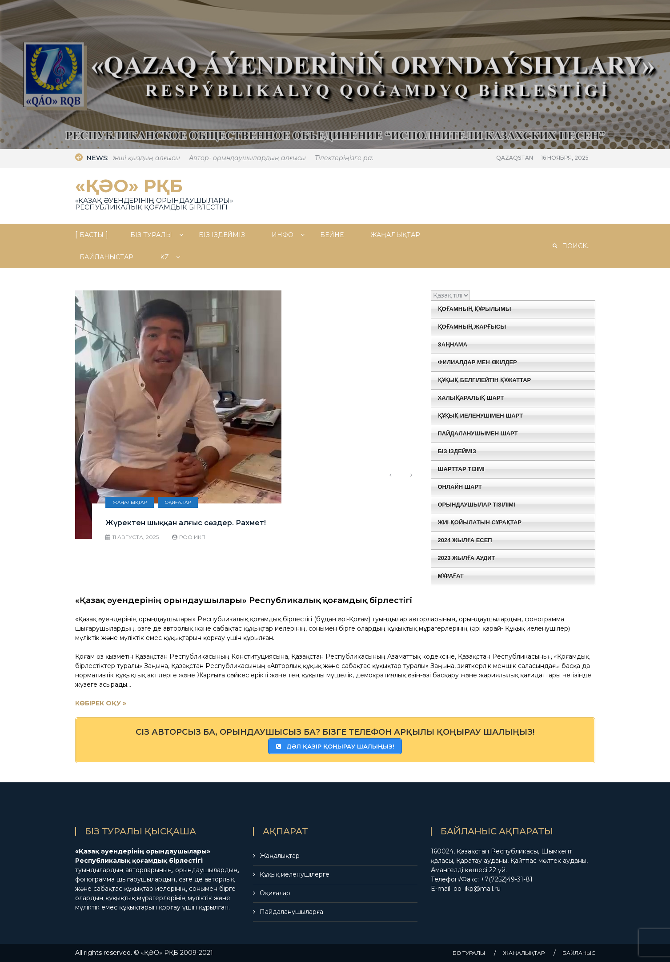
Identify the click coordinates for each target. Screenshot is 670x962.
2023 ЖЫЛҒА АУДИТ (466, 558)
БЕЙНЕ (332, 235)
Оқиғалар (178, 502)
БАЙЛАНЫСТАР (106, 257)
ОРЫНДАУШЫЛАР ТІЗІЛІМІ (476, 504)
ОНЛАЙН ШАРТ (460, 486)
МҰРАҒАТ (451, 575)
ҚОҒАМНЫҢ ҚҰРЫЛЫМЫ (474, 309)
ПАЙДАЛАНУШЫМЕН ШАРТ (478, 433)
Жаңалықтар (129, 502)
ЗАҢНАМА (453, 344)
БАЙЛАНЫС (578, 953)
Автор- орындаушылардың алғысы (253, 158)
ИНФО (282, 235)
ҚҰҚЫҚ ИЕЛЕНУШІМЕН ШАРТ (480, 415)
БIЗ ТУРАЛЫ (151, 235)
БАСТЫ (92, 235)
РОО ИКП (192, 537)
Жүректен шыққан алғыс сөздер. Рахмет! (185, 523)
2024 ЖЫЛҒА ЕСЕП (465, 540)
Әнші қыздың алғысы (151, 158)
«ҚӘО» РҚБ (129, 186)
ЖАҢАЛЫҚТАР (395, 235)
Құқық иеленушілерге (294, 874)
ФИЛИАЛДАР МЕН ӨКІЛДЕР (477, 362)
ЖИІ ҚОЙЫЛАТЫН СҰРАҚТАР (480, 522)
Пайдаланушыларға (291, 912)
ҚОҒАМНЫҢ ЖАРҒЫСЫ (472, 326)
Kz (164, 257)
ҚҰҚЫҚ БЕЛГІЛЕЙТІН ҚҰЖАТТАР (484, 380)
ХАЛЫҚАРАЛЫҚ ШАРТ (471, 397)
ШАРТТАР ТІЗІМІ (461, 469)
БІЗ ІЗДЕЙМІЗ (222, 235)
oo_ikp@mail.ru (477, 889)
